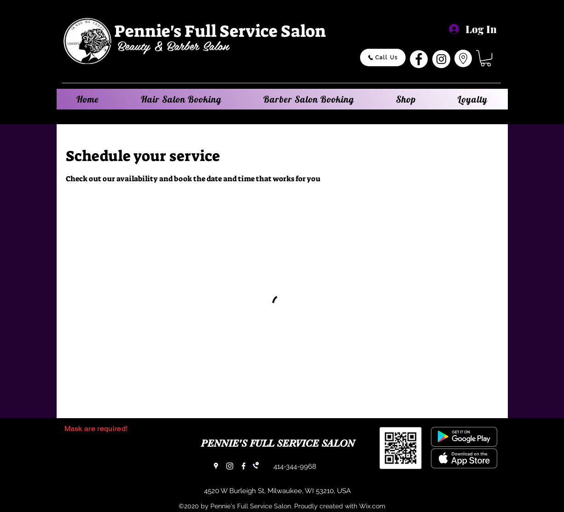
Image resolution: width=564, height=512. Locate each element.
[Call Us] (383, 57)
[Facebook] (419, 59)
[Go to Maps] (463, 58)
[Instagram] (441, 59)
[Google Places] (216, 466)
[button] (485, 58)
